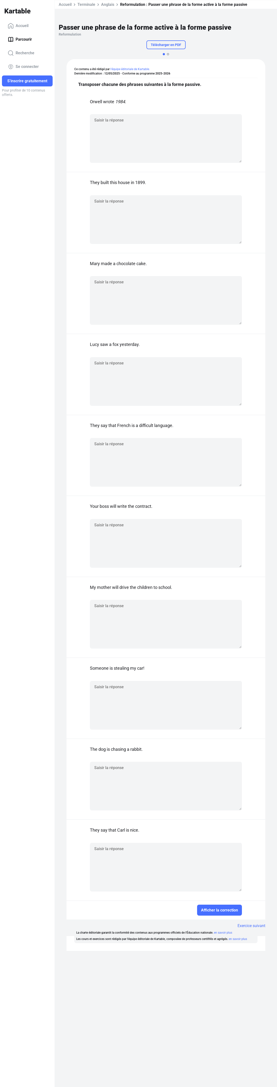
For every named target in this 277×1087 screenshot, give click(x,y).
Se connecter (23, 67)
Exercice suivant (251, 925)
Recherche (21, 53)
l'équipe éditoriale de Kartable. (130, 69)
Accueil (18, 26)
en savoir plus (223, 932)
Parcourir (20, 39)
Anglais (107, 4)
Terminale (86, 4)
